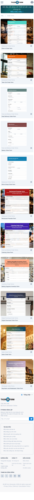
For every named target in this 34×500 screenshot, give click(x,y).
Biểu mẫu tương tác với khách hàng (13, 450)
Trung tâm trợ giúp (6, 460)
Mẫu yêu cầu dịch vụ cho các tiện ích (14, 448)
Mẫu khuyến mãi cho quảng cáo (12, 434)
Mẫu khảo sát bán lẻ (9, 429)
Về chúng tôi (15, 460)
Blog (2, 463)
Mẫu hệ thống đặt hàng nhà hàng (13, 441)
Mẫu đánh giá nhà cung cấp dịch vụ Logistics (16, 446)
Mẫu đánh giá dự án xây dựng (12, 443)
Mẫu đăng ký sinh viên (10, 431)
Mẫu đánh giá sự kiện (10, 436)
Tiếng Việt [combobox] (27, 395)
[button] (2, 2)
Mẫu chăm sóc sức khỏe (10, 439)
